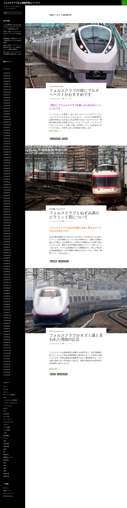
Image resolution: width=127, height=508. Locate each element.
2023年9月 (6, 160)
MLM (5, 397)
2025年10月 (7, 92)
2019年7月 (6, 296)
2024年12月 (7, 119)
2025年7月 (6, 100)
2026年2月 (6, 81)
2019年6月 (6, 299)
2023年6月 (6, 168)
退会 (4, 468)
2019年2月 (6, 310)
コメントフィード (8, 493)
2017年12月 (7, 348)
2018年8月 (6, 326)
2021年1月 (6, 247)
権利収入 (6, 454)
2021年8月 (6, 228)
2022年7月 (6, 198)
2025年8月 (6, 97)
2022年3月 (6, 209)
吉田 (4, 441)
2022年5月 (6, 203)
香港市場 (6, 476)
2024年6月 (6, 135)
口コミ (5, 438)
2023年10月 (7, 157)
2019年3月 (6, 307)
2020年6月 (6, 266)
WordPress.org (7, 496)
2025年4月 (6, 108)
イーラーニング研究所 (10, 400)
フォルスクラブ (54, 86)
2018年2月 (6, 342)
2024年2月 (6, 146)
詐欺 (4, 463)
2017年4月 (6, 369)
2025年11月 (7, 89)
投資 (4, 449)
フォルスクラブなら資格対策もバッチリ (21, 2)
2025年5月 (6, 106)
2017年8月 (6, 359)
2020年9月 (6, 258)
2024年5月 (6, 138)
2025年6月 (6, 103)
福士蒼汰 (6, 460)
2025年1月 (6, 116)
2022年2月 (6, 212)
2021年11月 (7, 220)
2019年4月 (6, 304)
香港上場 (6, 473)
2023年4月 (6, 174)
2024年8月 (6, 130)
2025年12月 (7, 87)
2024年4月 (6, 141)
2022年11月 (7, 187)
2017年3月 (6, 372)
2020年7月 (6, 263)
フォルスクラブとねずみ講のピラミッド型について (74, 214)
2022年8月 (6, 195)
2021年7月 (6, 231)
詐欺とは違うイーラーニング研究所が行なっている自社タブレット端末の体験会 (12, 47)
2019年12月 (7, 282)
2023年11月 (7, 155)
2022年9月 (6, 193)
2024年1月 (6, 149)
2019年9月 (6, 291)
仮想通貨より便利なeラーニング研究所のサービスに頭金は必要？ (12, 40)
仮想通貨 (6, 435)
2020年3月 (6, 274)
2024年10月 (7, 125)
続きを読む (54, 130)
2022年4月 (6, 206)
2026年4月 (6, 76)
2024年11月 (7, 122)
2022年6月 (6, 201)
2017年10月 (7, 353)
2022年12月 (7, 184)
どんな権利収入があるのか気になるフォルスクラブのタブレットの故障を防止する (12, 27)
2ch (4, 386)
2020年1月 (6, 280)
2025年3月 (6, 111)
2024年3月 (6, 144)
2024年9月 (6, 127)
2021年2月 (6, 244)
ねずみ (5, 408)
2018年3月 (6, 339)
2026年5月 (6, 73)
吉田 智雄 (6, 444)
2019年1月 (6, 312)
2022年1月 (6, 214)
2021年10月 (7, 223)
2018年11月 (7, 318)
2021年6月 (6, 233)
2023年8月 (6, 163)
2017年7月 (6, 361)
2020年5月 (6, 269)
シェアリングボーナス (10, 403)
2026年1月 (6, 84)
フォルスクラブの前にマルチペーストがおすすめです (74, 92)
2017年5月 (6, 367)
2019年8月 (6, 293)
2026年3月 (6, 78)
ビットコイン (7, 419)
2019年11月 (7, 285)
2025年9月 (6, 95)
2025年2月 (6, 114)
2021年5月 (6, 236)
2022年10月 (7, 190)
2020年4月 (6, 271)
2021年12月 (7, 217)
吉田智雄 (6, 446)
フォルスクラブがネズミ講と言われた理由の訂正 (76, 337)
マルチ (61, 86)
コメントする (68, 99)
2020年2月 (6, 277)
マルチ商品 (6, 427)
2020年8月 (6, 261)
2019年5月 (6, 301)
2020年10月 (7, 255)
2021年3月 (6, 242)
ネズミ (51, 331)
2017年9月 (6, 356)
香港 (4, 471)
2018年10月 (7, 320)
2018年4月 (6, 337)
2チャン (5, 392)
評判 (4, 465)
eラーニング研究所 (9, 395)
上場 (4, 433)
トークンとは (7, 405)
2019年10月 (7, 288)
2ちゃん (5, 389)
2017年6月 (6, 364)
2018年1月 (6, 345)
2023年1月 (6, 182)
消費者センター (8, 457)
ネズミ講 (6, 416)
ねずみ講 (52, 209)
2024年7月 (6, 133)
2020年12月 (7, 250)
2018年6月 (6, 331)
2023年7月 (6, 165)
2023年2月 (6, 179)
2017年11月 (7, 350)
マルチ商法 (6, 430)
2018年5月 (6, 334)
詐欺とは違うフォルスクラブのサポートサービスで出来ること (12, 33)
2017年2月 (6, 375)
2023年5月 (6, 171)
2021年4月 (6, 239)
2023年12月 (7, 152)
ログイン (6, 488)
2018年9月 (6, 323)
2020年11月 (7, 252)
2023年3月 (6, 176)
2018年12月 (7, 315)
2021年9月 (6, 225)
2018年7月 (6, 329)
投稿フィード (7, 490)
